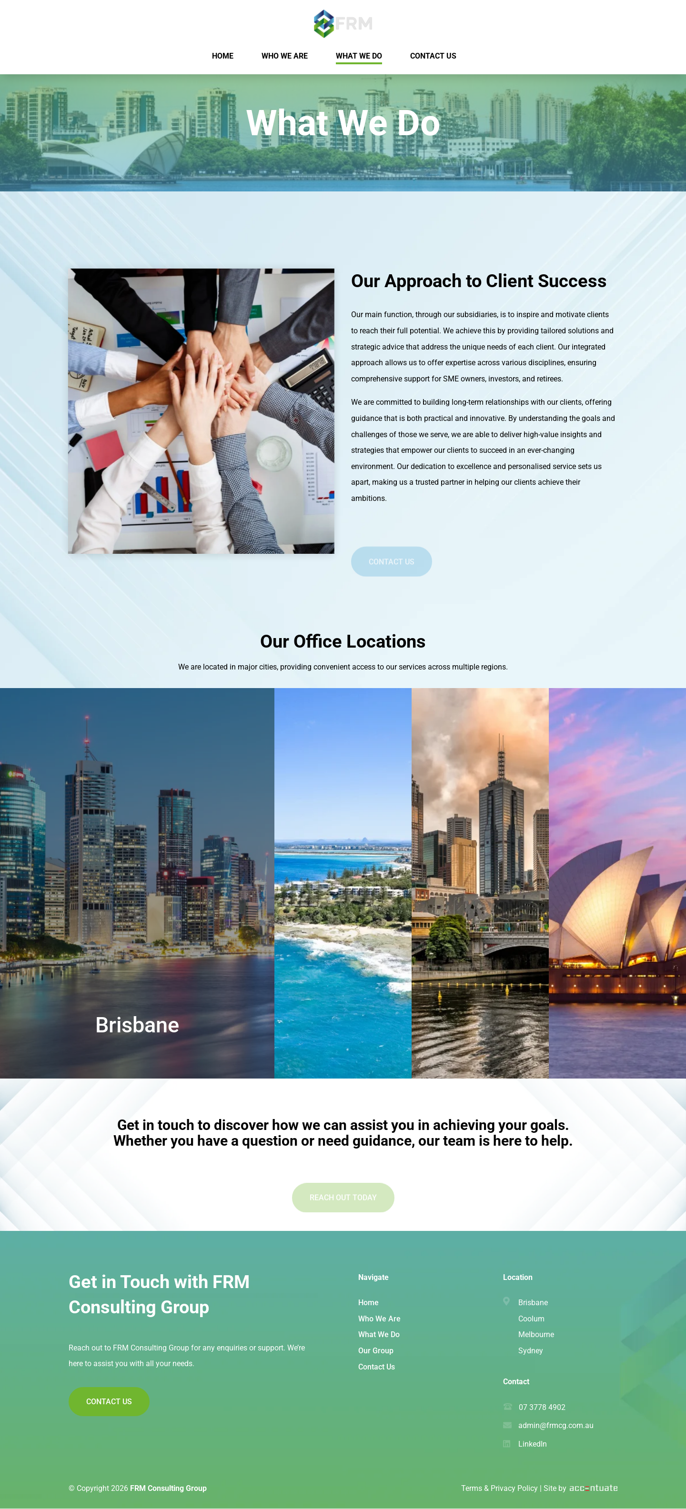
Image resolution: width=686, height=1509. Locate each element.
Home (368, 1302)
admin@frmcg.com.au (556, 1425)
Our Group (375, 1350)
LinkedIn (532, 1444)
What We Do (379, 1334)
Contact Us (391, 570)
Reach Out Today (343, 1205)
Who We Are (379, 1318)
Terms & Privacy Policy (499, 1488)
